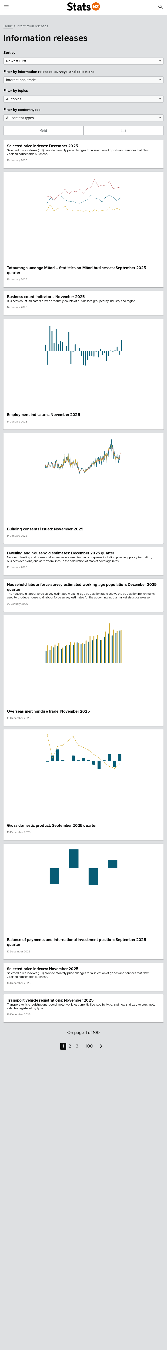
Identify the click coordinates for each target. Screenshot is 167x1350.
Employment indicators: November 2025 (43, 414)
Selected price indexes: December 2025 (42, 146)
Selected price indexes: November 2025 (42, 968)
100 (89, 1046)
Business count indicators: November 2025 (46, 296)
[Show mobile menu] (6, 8)
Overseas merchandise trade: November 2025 (48, 711)
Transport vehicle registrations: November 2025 (50, 1000)
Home (8, 26)
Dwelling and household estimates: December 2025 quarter (60, 553)
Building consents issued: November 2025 (45, 529)
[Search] (161, 8)
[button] (83, 154)
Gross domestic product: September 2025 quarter (52, 825)
